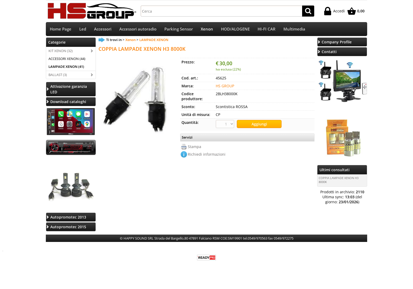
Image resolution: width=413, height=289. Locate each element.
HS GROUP (225, 85)
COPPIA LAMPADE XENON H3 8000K (338, 180)
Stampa (194, 146)
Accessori (102, 29)
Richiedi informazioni (206, 154)
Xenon (207, 29)
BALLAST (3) (57, 74)
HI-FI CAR (267, 29)
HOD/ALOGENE (235, 29)
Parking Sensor (178, 29)
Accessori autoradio (137, 29)
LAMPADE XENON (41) (66, 66)
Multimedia (294, 29)
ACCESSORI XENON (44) (66, 58)
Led (82, 29)
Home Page (60, 29)
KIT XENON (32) (60, 50)
